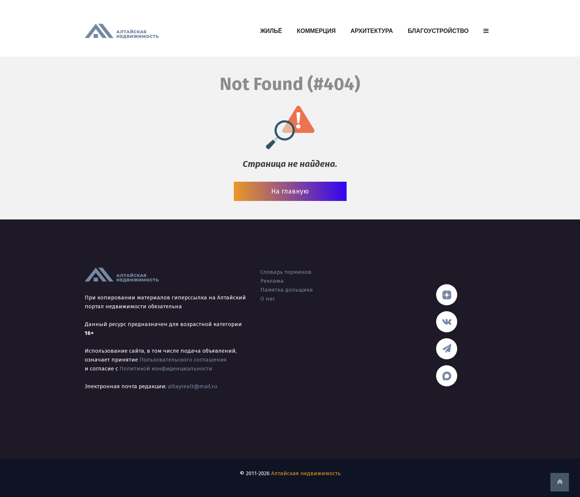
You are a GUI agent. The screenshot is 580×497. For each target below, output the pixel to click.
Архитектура (371, 30)
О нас (267, 298)
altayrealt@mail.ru (193, 386)
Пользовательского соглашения (183, 359)
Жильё (271, 30)
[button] (486, 31)
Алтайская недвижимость (306, 473)
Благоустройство (438, 30)
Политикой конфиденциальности (165, 368)
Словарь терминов (285, 272)
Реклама (272, 281)
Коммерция (316, 30)
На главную (290, 191)
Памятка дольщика (286, 289)
